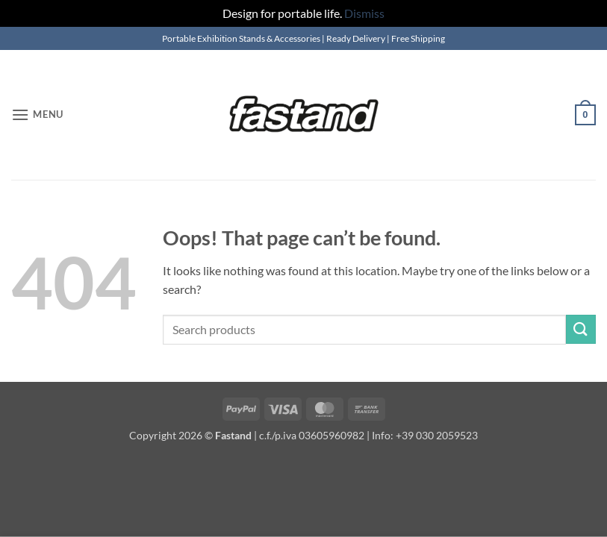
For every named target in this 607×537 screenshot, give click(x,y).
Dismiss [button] (364, 13)
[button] (37, 114)
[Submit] (581, 329)
